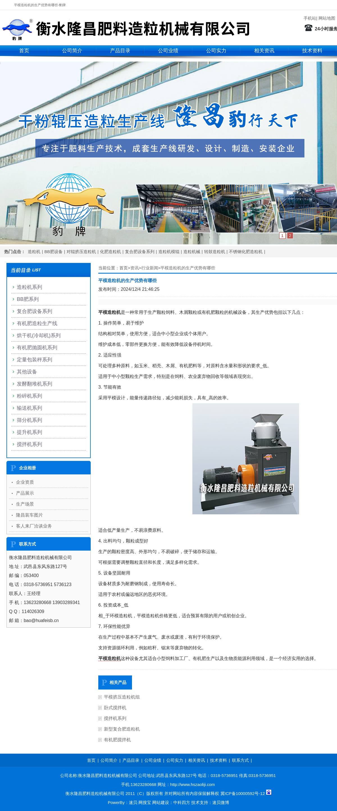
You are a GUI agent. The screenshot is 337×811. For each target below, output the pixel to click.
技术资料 (312, 50)
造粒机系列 (29, 287)
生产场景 (25, 504)
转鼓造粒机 (214, 251)
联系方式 (240, 760)
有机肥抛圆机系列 (37, 347)
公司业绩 (168, 50)
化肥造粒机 (110, 251)
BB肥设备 (53, 251)
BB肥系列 (28, 299)
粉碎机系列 (29, 396)
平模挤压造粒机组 (122, 697)
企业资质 (25, 482)
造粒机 (34, 251)
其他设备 (27, 372)
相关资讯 (264, 50)
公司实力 (216, 50)
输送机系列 (29, 408)
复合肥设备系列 (139, 251)
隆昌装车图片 (29, 515)
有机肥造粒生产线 (37, 323)
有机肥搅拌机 (117, 739)
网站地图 (326, 18)
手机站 (310, 18)
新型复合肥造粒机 (122, 729)
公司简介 (72, 50)
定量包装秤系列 (34, 359)
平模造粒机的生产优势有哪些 (187, 267)
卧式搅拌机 (115, 707)
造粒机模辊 (168, 251)
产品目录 (120, 50)
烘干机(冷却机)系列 (39, 335)
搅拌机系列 (115, 718)
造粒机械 (191, 251)
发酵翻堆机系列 (34, 384)
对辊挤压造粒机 (81, 251)
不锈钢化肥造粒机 (246, 251)
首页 (24, 50)
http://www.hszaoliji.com (192, 784)
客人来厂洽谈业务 (34, 526)
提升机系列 (29, 432)
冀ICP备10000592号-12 (242, 793)
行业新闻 (149, 267)
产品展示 (25, 493)
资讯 (134, 267)
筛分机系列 (29, 420)
